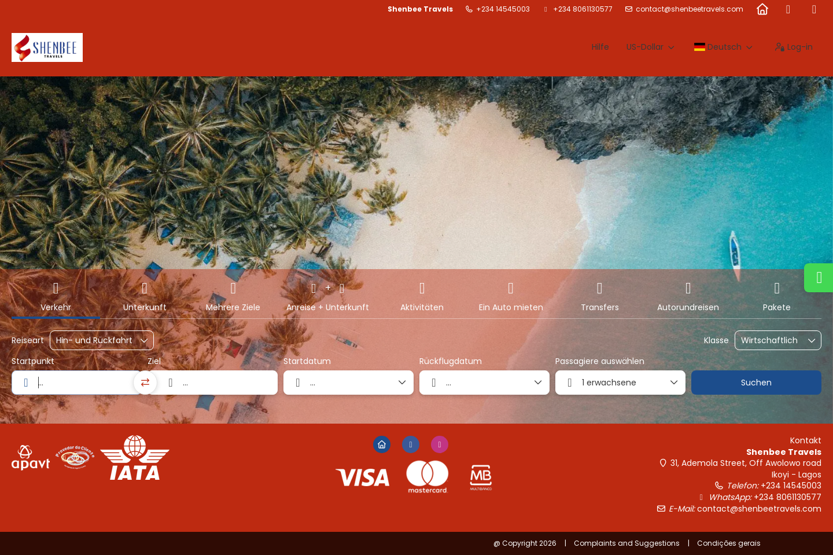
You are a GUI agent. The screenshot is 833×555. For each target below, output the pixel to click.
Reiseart (28, 340)
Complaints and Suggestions (627, 543)
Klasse (716, 340)
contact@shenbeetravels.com (689, 9)
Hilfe (600, 47)
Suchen (756, 382)
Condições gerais (729, 543)
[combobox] (77, 382)
